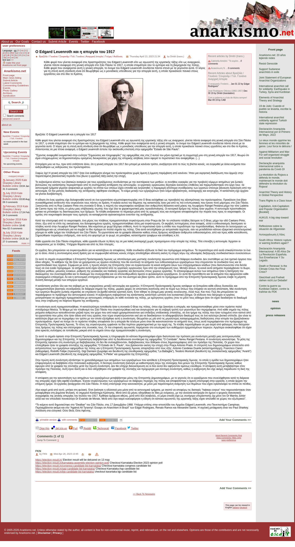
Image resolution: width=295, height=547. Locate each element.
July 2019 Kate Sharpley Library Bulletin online (12, 196)
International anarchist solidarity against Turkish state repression (273, 120)
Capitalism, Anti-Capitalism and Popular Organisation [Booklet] (274, 209)
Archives (7, 93)
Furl (73, 428)
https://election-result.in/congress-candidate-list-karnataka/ (68, 465)
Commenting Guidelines (16, 85)
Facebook (98, 41)
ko (17, 57)
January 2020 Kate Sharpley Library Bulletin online (15, 183)
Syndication (9, 95)
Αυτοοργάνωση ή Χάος (272, 234)
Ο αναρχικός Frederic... (219, 84)
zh (20, 55)
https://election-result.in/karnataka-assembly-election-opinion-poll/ (72, 462)
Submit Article (57, 41)
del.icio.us (59, 428)
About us (7, 41)
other (12, 53)
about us (6, 124)
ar (28, 53)
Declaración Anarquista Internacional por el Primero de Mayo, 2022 (274, 131)
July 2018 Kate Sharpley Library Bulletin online (12, 235)
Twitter (84, 41)
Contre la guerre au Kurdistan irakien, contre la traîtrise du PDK (274, 288)
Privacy (57, 533)
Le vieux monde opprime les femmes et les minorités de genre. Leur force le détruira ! (275, 143)
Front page (9, 75)
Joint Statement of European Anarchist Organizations (275, 79)
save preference (229, 440)
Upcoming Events (15, 152)
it (25, 50)
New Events (11, 132)
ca (28, 55)
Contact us (39, 41)
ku (16, 55)
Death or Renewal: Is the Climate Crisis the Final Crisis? (273, 268)
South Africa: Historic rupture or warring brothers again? (275, 242)
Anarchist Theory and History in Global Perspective (275, 194)
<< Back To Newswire (144, 494)
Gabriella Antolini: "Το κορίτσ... (225, 61)
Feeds (16, 250)
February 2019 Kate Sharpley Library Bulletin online (15, 209)
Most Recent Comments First (229, 435)
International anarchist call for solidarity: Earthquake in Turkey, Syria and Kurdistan (274, 89)
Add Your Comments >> (235, 419)
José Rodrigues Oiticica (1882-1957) (225, 91)
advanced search (11, 119)
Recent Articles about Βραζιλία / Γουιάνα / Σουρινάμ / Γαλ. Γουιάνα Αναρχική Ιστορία (227, 76)
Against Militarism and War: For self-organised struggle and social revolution (274, 154)
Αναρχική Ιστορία (16, 176)
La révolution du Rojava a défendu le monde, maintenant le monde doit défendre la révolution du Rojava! (273, 180)
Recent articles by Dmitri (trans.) (226, 56)
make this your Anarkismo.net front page (15, 64)
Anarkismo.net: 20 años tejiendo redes (272, 57)
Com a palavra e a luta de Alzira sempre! (227, 98)
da (5, 57)
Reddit (85, 428)
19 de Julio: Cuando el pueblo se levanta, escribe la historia (275, 109)
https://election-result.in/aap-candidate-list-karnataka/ (65, 468)
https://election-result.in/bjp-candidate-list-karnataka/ (64, 471)
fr (18, 50)
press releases (275, 315)
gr (17, 53)
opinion (275, 308)
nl (25, 53)
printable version (46, 419)
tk (7, 53)
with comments (67, 419)
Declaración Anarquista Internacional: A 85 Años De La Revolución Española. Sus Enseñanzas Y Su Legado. (274, 254)
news (275, 301)
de (8, 55)
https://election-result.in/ (48, 459)
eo (13, 57)
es (22, 50)
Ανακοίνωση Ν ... (219, 68)
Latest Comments (12, 83)
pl (4, 55)
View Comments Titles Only (228, 437)
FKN (38, 451)
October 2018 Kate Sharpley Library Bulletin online (15, 222)
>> (12, 60)
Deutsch (243, 507)
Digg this (42, 428)
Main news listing (12, 78)
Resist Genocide (268, 63)
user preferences (14, 45)
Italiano (236, 507)
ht (12, 55)
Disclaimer (44, 533)
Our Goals (22, 41)
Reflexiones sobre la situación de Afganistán (272, 228)
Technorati (101, 428)
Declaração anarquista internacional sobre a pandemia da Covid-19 (272, 166)
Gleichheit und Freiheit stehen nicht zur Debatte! (273, 279)
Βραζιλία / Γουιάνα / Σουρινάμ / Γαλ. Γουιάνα (16, 137)
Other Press (11, 172)
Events (73, 41)
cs (24, 55)
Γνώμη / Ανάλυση (113, 56)
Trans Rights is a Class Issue (275, 200)
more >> (25, 243)
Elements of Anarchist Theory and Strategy (271, 99)
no (21, 53)
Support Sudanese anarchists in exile (269, 71)
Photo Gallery (10, 90)
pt (3, 53)
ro (9, 57)
